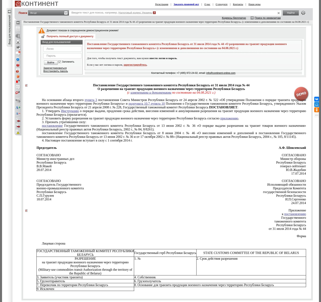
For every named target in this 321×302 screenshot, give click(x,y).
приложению (229, 118)
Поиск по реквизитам (268, 17)
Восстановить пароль (55, 71)
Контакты (238, 4)
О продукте (221, 4)
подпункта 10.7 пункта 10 (147, 103)
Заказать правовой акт (186, 4)
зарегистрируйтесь (135, 64)
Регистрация (161, 4)
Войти (50, 62)
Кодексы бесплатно (234, 17)
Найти (291, 12)
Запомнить (68, 62)
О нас (207, 4)
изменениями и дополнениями (151, 92)
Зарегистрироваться (55, 68)
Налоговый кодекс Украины (136, 12)
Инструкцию (70, 111)
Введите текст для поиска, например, (111, 12)
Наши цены (255, 4)
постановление (52, 125)
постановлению (295, 214)
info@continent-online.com (220, 73)
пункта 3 (91, 100)
